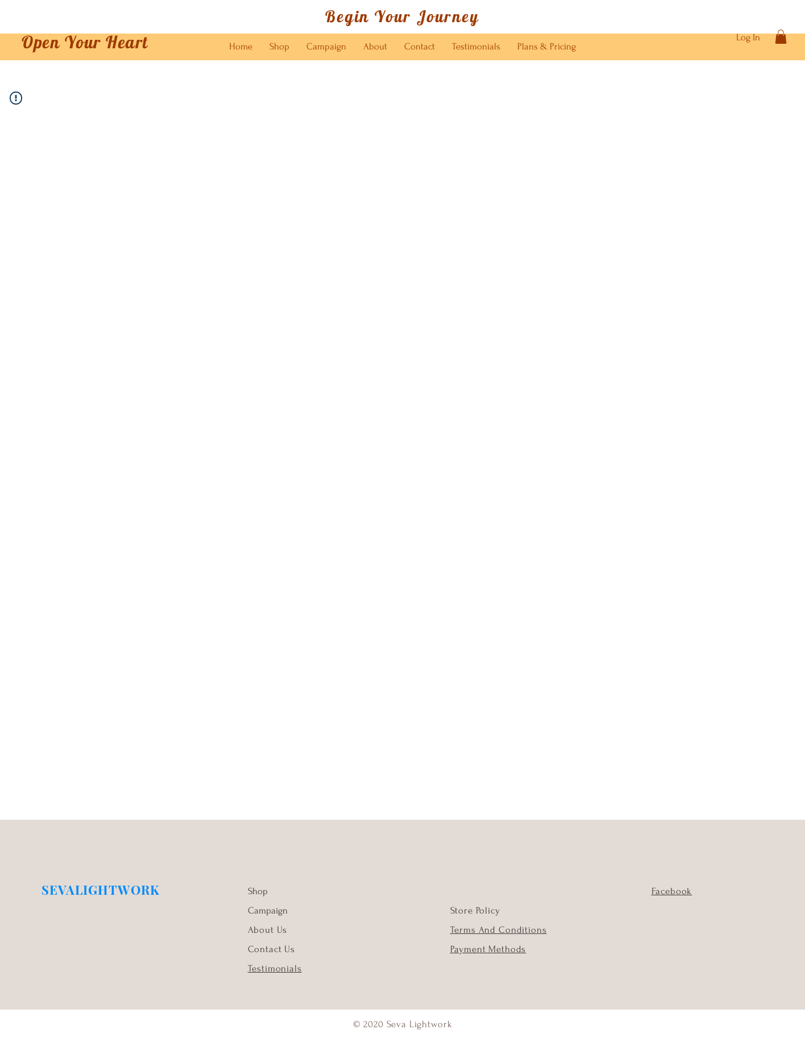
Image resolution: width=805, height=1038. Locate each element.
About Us (269, 929)
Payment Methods (488, 949)
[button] (781, 37)
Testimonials (275, 968)
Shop (258, 891)
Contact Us (272, 949)
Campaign (268, 910)
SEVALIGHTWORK (101, 889)
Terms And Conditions (498, 929)
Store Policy (475, 910)
